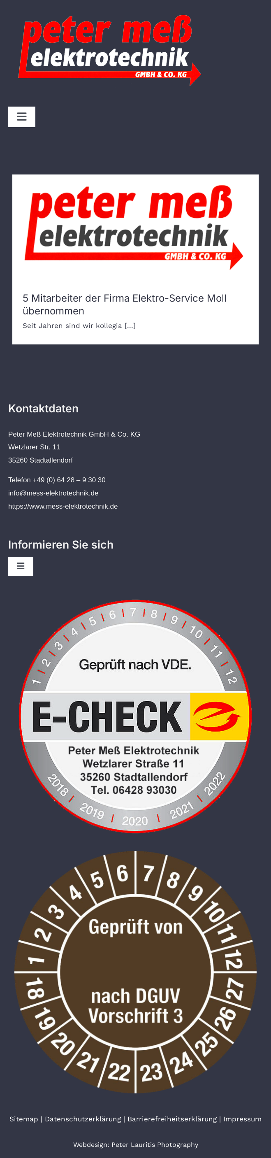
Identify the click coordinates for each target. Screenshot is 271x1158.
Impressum (242, 1119)
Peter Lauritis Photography (154, 1145)
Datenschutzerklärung (83, 1119)
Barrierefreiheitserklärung (172, 1119)
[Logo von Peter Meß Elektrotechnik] (111, 9)
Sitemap (23, 1119)
